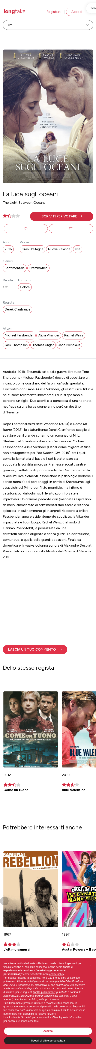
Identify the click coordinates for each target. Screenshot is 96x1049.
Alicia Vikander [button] (48, 335)
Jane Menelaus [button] (69, 345)
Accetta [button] (47, 1030)
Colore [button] (25, 287)
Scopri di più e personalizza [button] (48, 1040)
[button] (61, 216)
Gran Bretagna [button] (32, 249)
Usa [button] (77, 249)
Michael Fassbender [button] (19, 335)
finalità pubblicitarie (44, 992)
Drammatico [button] (38, 268)
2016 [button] (8, 249)
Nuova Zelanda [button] (59, 249)
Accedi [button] (76, 12)
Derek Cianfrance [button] (17, 309)
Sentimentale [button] (15, 268)
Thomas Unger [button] (43, 345)
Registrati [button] (53, 12)
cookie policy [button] (56, 974)
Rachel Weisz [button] (73, 335)
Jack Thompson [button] (16, 345)
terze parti (60, 977)
